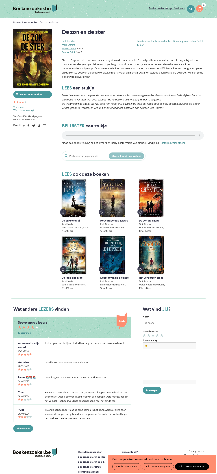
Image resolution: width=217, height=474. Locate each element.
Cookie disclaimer (194, 404)
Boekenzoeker (35, 8)
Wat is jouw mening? (23, 110)
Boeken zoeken (191, 9)
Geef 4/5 (158, 285)
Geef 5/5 (162, 285)
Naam (146, 266)
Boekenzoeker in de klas (91, 406)
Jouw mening (150, 289)
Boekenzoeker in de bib (91, 411)
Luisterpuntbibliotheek (172, 143)
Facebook (28, 126)
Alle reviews (23, 378)
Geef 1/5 (145, 285)
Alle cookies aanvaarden (188, 466)
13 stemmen (19, 107)
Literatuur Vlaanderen (189, 435)
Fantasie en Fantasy (161, 41)
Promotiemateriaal (88, 421)
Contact (125, 421)
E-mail (44, 126)
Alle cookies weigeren (156, 466)
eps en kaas (156, 448)
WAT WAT (106, 444)
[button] (146, 295)
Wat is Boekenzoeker (90, 401)
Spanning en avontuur (184, 41)
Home (16, 22)
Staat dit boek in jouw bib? (126, 156)
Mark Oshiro (68, 44)
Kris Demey (128, 448)
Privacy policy (196, 400)
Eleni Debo (101, 448)
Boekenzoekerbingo (89, 416)
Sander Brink (68, 52)
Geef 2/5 (149, 285)
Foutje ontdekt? (129, 401)
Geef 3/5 (153, 285)
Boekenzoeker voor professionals (167, 8)
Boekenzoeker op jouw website (138, 406)
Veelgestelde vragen (89, 426)
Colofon (125, 416)
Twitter (33, 126)
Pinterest (39, 126)
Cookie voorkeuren (126, 466)
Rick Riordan (68, 41)
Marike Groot (69, 48)
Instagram (201, 414)
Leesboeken (143, 41)
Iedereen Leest (123, 435)
